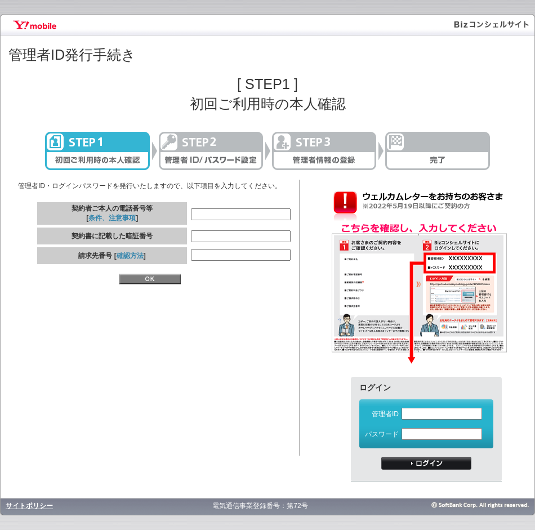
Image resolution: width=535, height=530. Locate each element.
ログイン (426, 463)
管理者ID (385, 414)
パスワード (382, 434)
